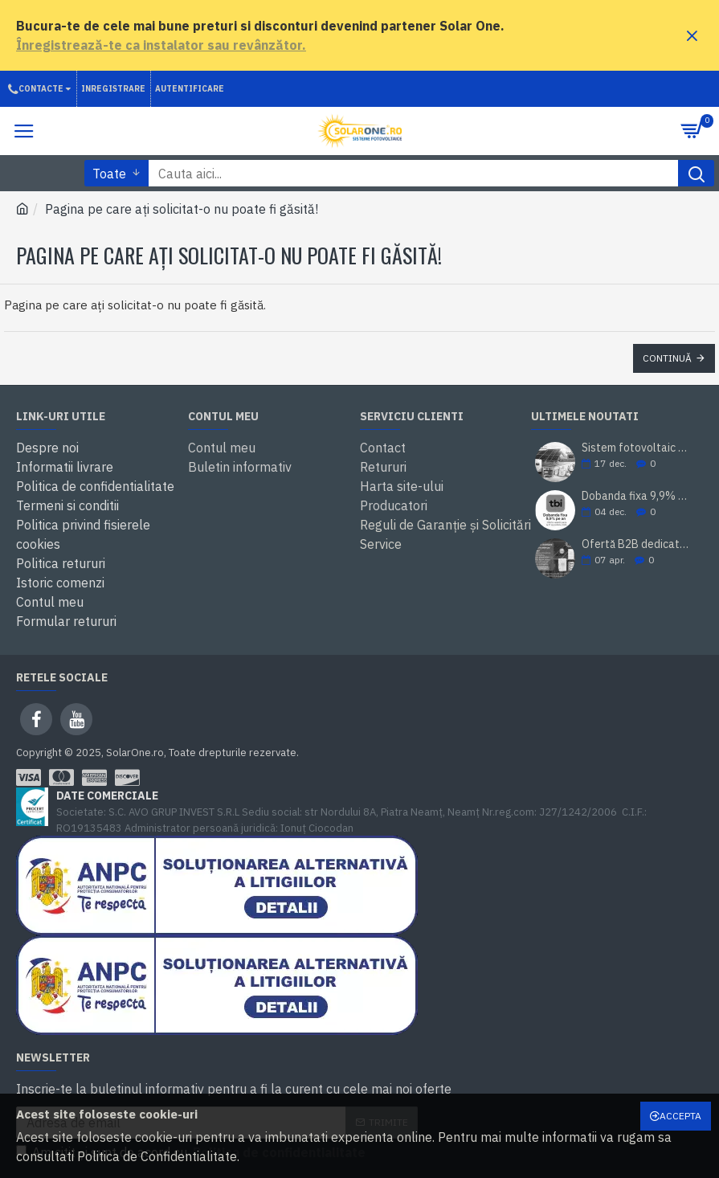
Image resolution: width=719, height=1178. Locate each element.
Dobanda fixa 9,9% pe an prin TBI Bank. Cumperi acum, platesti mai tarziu (637, 496)
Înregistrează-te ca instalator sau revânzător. (161, 45)
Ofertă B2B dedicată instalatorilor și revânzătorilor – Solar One (637, 544)
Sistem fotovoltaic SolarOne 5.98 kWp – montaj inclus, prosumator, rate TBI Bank (637, 448)
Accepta (680, 1116)
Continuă (667, 358)
